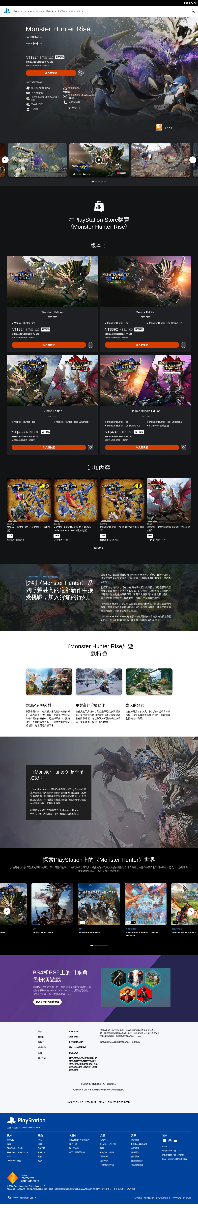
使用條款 (135, 1140)
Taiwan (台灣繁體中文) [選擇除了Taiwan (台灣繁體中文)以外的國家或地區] (22, 1197)
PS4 (30, 11)
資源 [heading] (133, 1135)
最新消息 (61, 11)
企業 (9, 1156)
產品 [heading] (40, 1135)
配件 (40, 1156)
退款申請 (104, 1161)
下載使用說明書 (107, 1165)
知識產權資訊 (137, 1161)
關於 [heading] (9, 1135)
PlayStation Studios (15, 1148)
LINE (164, 1146)
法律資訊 (138, 1198)
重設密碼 (104, 1156)
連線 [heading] (164, 1135)
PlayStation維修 (107, 1152)
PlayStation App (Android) (173, 1155)
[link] (99, 911)
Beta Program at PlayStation (174, 1159)
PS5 (22, 11)
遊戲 (15, 11)
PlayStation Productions (17, 1152)
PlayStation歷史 (14, 1161)
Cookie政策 (176, 1198)
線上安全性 (74, 1148)
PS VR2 (41, 1148)
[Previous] (5, 159)
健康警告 (135, 1152)
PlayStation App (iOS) (172, 1151)
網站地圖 (187, 1198)
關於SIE (10, 1140)
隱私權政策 (149, 1198)
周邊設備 (50, 11)
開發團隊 (135, 1156)
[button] (99, 160)
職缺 (9, 1144)
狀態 (102, 1148)
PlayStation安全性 (108, 1144)
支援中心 (104, 1140)
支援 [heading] (102, 1135)
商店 (71, 11)
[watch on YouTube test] (121, 173)
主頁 (9, 1127)
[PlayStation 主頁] (7, 11)
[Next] (192, 159)
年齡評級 (135, 1148)
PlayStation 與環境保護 (79, 1140)
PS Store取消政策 (139, 1144)
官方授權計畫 (137, 1165)
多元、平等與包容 (77, 1152)
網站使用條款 (162, 1198)
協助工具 (73, 1144)
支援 (79, 11)
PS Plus (39, 11)
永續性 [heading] (72, 1135)
